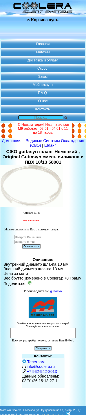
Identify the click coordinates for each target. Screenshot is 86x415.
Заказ (43, 76)
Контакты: (43, 356)
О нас (43, 101)
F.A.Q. (43, 93)
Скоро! (42, 68)
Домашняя (11, 141)
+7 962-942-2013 (42, 371)
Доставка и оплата (42, 60)
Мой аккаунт (43, 85)
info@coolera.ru (41, 366)
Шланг (50, 145)
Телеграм (33, 362)
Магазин (43, 52)
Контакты (43, 109)
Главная (43, 44)
